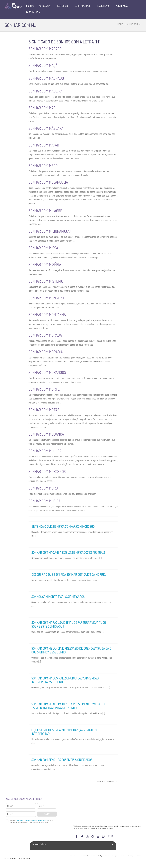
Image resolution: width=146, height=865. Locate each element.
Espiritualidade (82, 5)
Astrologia (44, 5)
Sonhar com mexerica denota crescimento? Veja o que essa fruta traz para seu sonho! (69, 706)
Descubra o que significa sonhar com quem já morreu (68, 574)
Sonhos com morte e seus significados (58, 597)
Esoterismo (103, 5)
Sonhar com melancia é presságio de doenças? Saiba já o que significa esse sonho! (71, 650)
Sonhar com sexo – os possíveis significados (61, 760)
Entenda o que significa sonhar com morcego (63, 526)
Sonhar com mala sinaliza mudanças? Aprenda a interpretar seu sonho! (65, 680)
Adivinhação (122, 5)
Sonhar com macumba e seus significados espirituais (68, 552)
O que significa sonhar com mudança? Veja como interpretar (64, 732)
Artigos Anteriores (107, 782)
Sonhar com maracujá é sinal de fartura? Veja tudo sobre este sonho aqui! (68, 624)
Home (120, 24)
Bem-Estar (62, 5)
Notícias (30, 5)
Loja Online (32, 12)
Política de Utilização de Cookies (131, 856)
